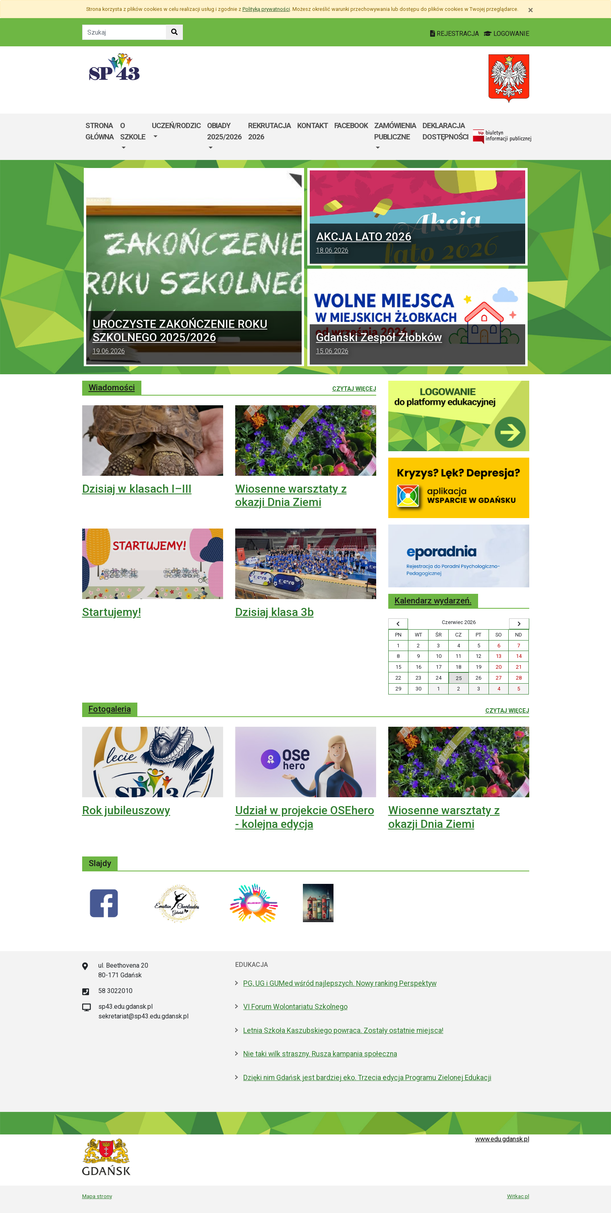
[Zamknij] (530, 10)
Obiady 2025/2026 (224, 131)
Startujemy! (111, 612)
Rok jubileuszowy (126, 810)
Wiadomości (112, 387)
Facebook (351, 125)
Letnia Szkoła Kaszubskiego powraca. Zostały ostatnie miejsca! (343, 1030)
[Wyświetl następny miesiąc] (519, 624)
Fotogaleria (110, 709)
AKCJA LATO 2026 (417, 243)
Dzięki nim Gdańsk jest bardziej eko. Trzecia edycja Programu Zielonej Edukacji (367, 1078)
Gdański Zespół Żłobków (417, 344)
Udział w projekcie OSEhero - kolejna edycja (304, 817)
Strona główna (99, 131)
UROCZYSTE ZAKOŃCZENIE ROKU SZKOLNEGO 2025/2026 (194, 337)
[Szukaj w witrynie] (174, 32)
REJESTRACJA (455, 33)
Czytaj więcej (354, 388)
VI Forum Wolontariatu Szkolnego (295, 1007)
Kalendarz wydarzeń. (433, 600)
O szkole (132, 131)
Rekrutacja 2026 (269, 131)
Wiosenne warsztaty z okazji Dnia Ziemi (291, 495)
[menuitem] (133, 137)
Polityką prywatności (266, 9)
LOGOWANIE (506, 33)
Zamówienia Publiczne (395, 131)
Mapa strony (97, 1196)
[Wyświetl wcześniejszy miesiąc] (398, 624)
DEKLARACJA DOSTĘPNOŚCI (445, 131)
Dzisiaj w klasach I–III (137, 489)
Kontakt (312, 125)
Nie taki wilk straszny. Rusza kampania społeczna (320, 1054)
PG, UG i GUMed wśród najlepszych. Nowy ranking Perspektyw (340, 983)
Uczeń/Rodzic (176, 125)
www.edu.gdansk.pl (502, 1139)
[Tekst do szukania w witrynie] (124, 32)
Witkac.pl (518, 1196)
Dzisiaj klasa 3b (274, 612)
